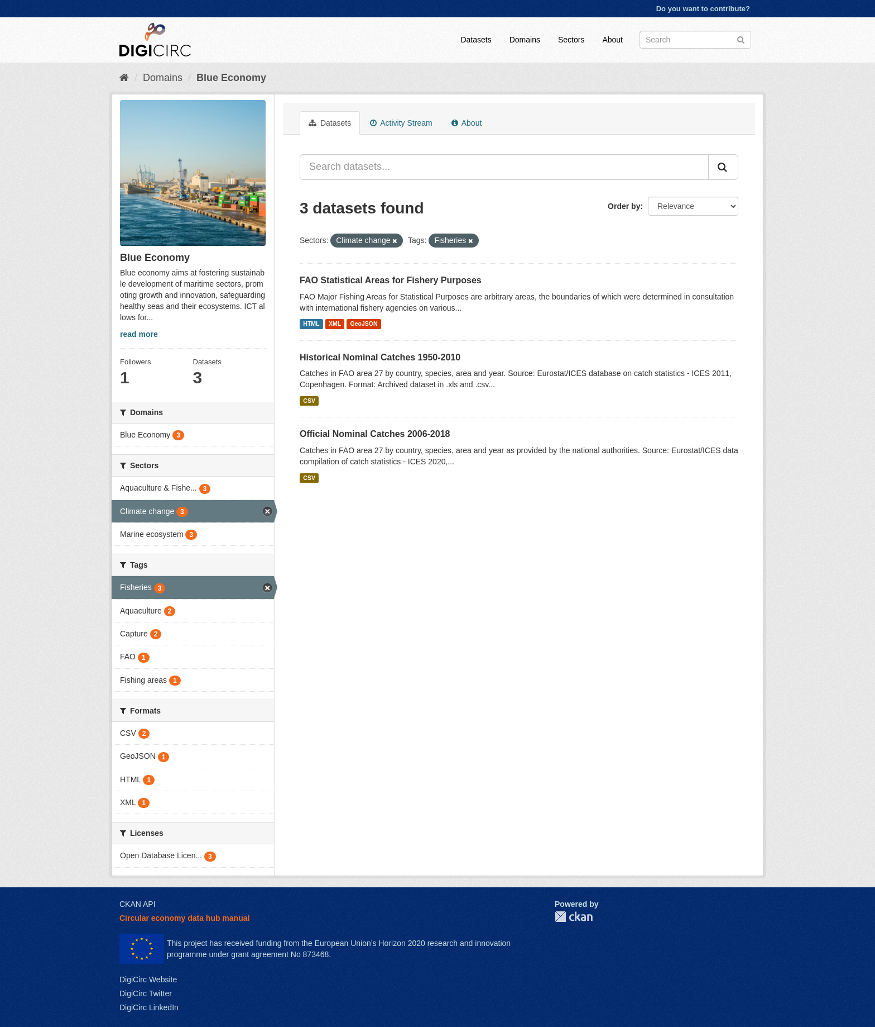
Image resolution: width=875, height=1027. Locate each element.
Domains (524, 39)
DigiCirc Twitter (145, 993)
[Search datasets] (695, 40)
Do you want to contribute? (703, 8)
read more (139, 334)
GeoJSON (364, 324)
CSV (309, 400)
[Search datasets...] (504, 167)
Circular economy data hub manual (184, 918)
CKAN (574, 917)
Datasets (475, 39)
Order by (624, 206)
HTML (311, 324)
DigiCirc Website (148, 979)
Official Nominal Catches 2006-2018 (375, 434)
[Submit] (741, 39)
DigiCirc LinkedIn (149, 1007)
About (612, 39)
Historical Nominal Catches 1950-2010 (380, 357)
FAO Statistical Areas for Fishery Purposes (391, 280)
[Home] (124, 77)
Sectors (571, 39)
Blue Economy (231, 77)
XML (335, 324)
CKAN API (137, 904)
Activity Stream (401, 122)
